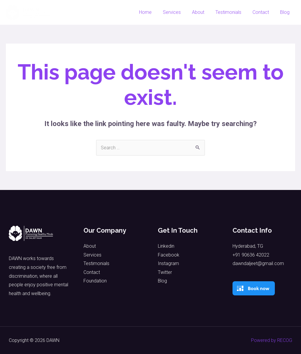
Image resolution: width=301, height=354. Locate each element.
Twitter (165, 272)
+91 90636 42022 (251, 255)
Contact (263, 12)
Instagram (168, 264)
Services (180, 12)
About (204, 12)
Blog (285, 12)
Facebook (168, 255)
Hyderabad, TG (248, 246)
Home (155, 12)
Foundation (95, 281)
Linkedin (166, 246)
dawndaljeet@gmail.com (258, 264)
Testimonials (233, 12)
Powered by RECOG (271, 340)
